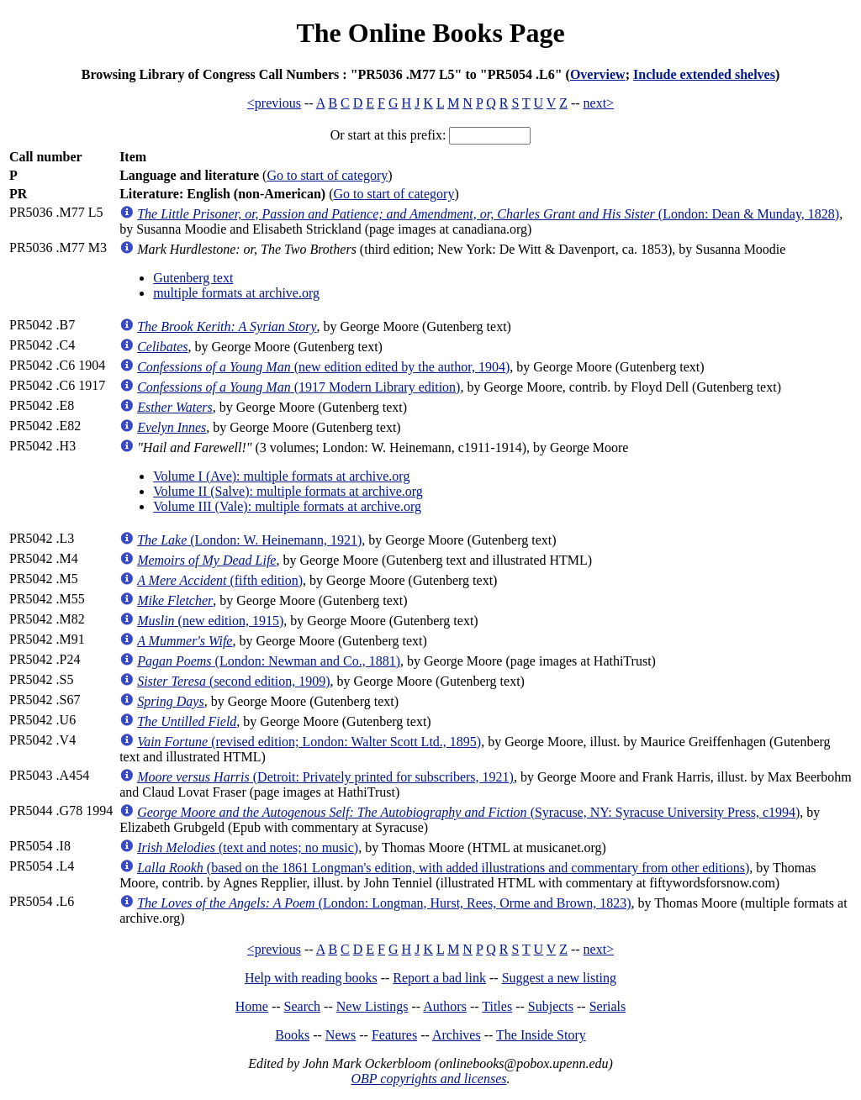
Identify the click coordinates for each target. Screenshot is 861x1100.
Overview (598, 74)
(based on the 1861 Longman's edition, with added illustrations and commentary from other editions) (443, 868)
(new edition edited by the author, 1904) (323, 367)
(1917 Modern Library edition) (298, 387)
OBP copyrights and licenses (428, 1078)
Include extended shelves (704, 74)
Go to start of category (327, 175)
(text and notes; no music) (247, 847)
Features (394, 1035)
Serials (607, 1006)
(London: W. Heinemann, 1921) (249, 540)
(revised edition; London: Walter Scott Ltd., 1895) (309, 741)
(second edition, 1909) (233, 681)
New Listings (372, 1006)
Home (251, 1006)
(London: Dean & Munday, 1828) (488, 214)
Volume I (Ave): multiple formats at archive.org (281, 476)
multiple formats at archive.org (236, 293)
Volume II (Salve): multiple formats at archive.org (288, 491)
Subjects (550, 1006)
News (340, 1035)
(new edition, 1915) (210, 620)
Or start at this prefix (386, 135)
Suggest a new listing (559, 978)
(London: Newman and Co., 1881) (268, 661)
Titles (497, 1006)
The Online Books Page (430, 33)
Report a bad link (439, 978)
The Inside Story (541, 1035)
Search (302, 1006)
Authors (445, 1006)
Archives (456, 1035)
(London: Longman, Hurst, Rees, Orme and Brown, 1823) (384, 903)
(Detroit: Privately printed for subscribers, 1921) (325, 777)
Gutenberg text (193, 278)
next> (599, 103)
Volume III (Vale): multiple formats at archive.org (287, 506)
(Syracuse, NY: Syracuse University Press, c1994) (468, 812)
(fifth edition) (220, 580)
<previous (274, 103)
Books (292, 1035)
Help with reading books (311, 978)
